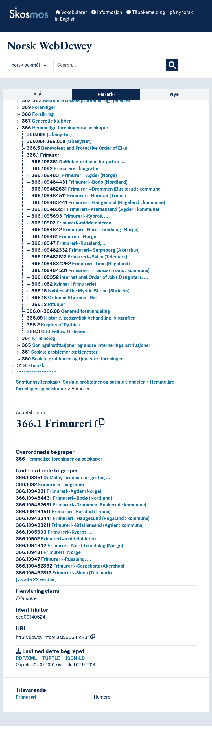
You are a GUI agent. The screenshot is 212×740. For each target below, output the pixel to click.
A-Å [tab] (37, 94)
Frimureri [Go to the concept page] (43, 155)
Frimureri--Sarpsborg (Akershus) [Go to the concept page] (85, 250)
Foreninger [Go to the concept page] (39, 107)
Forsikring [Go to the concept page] (38, 114)
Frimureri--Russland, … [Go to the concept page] (68, 243)
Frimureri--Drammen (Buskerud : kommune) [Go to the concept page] (96, 189)
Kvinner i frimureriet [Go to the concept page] (64, 284)
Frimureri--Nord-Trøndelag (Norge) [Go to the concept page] (85, 229)
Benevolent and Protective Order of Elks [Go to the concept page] (77, 148)
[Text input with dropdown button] (109, 65)
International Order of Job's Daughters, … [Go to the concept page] (89, 277)
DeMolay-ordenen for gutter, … (63, 477)
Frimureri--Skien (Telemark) (64, 573)
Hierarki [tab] (106, 94)
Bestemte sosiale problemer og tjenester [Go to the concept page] (76, 100)
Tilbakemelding (145, 12)
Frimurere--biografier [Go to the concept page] (65, 168)
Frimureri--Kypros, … (54, 532)
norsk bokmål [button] (29, 65)
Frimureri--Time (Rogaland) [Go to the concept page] (80, 263)
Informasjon (106, 12)
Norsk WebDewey (49, 45)
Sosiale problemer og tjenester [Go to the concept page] (60, 352)
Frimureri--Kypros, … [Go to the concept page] (69, 216)
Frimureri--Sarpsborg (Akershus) (70, 566)
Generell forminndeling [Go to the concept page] (68, 311)
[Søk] (172, 65)
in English (65, 19)
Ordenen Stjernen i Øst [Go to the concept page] (64, 297)
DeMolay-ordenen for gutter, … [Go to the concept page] (78, 161)
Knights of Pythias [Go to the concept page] (53, 325)
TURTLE (51, 658)
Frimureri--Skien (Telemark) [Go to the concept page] (79, 257)
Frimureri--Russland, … (53, 559)
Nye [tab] (174, 94)
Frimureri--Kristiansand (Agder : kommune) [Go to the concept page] (95, 209)
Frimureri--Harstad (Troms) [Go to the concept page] (78, 195)
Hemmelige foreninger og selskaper (59, 459)
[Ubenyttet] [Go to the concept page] (49, 134)
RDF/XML (26, 658)
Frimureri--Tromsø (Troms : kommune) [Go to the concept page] (90, 270)
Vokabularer (71, 12)
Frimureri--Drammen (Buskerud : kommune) (81, 505)
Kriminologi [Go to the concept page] (39, 338)
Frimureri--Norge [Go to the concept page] (63, 236)
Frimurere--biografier (50, 484)
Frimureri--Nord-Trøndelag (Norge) (69, 545)
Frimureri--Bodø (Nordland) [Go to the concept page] (79, 182)
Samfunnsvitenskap (37, 382)
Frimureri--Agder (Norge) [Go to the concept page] (74, 175)
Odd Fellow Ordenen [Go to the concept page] (56, 331)
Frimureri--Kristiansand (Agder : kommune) (80, 525)
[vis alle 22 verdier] (36, 579)
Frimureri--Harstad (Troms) (63, 511)
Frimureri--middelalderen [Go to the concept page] (71, 223)
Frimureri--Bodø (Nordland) (64, 498)
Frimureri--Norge (48, 552)
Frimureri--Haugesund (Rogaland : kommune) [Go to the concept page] (98, 202)
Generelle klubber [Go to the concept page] (46, 121)
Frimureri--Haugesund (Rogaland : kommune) (83, 518)
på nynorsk (181, 12)
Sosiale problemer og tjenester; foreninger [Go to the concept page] (72, 359)
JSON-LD (75, 658)
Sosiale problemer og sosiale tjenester (104, 382)
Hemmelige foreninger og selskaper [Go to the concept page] (65, 128)
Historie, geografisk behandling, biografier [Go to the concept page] (81, 318)
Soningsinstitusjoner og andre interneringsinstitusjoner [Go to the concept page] (86, 345)
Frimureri (81, 389)
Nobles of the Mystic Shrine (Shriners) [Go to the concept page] (80, 291)
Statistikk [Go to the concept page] (30, 365)
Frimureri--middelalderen (56, 539)
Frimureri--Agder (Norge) (58, 491)
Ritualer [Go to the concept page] (48, 304)
